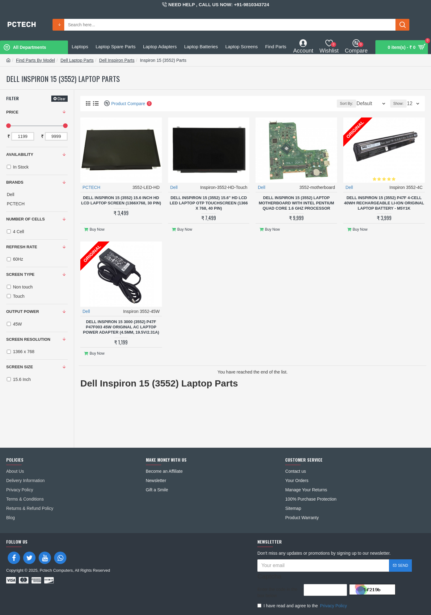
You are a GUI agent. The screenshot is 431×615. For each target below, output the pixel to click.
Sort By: (342, 103)
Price (12, 112)
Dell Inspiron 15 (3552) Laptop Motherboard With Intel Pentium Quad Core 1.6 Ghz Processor (296, 202)
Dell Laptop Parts (77, 60)
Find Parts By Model (35, 60)
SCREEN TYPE (20, 274)
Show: (400, 103)
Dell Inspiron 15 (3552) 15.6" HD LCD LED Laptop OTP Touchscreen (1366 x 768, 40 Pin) (209, 202)
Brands (14, 182)
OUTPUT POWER (22, 311)
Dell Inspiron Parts (116, 60)
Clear (61, 98)
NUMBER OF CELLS (25, 219)
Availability (19, 154)
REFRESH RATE (21, 247)
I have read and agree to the (302, 605)
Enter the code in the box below (277, 592)
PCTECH (92, 187)
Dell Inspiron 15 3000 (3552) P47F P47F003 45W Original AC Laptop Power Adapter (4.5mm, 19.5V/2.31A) (121, 324)
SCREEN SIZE (19, 367)
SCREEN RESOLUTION (28, 339)
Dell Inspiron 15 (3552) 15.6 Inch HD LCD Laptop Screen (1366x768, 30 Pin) (121, 200)
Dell (174, 187)
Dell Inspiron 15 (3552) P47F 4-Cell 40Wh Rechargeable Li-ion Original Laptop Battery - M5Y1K (384, 202)
